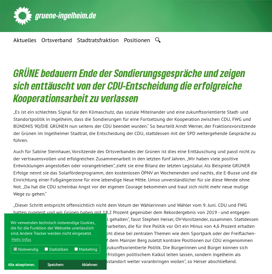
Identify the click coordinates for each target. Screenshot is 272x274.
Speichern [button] (55, 264)
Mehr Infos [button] (21, 239)
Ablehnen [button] (89, 264)
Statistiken (56, 249)
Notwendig (26, 249)
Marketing (85, 249)
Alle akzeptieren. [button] (21, 264)
